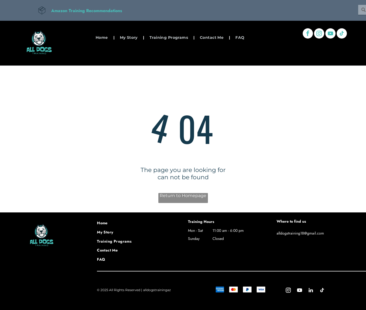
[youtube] (330, 34)
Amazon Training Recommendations (86, 11)
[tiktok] (342, 34)
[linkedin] (311, 291)
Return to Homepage (183, 195)
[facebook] (308, 34)
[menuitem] (102, 37)
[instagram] (319, 34)
